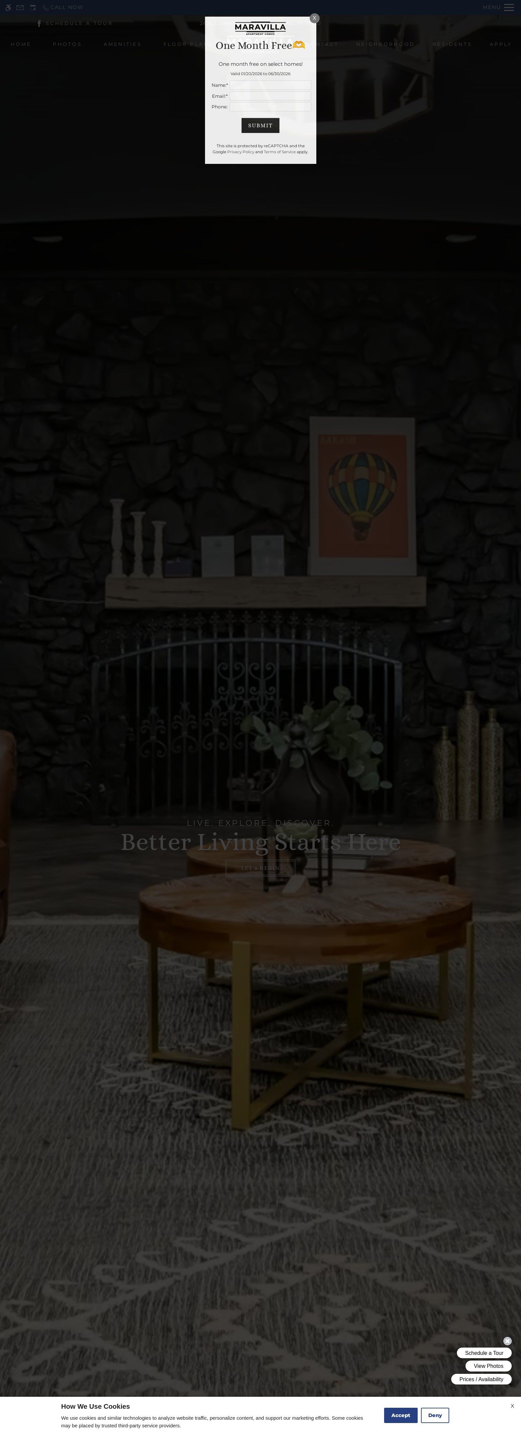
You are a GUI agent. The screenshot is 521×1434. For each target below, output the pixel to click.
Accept (400, 1415)
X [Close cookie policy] (512, 1406)
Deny (435, 1415)
